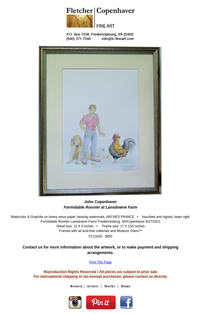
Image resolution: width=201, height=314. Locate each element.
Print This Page (100, 262)
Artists (93, 286)
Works (109, 286)
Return (76, 286)
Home (126, 286)
